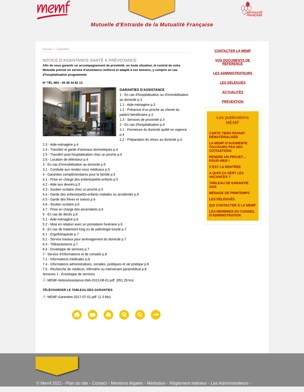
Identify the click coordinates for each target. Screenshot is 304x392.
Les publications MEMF (232, 120)
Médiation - (157, 383)
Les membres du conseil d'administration (232, 213)
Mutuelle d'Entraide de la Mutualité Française (152, 25)
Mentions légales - (128, 383)
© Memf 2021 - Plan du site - (63, 383)
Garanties (63, 49)
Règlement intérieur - (189, 383)
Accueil (47, 49)
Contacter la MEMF (232, 51)
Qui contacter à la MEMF (232, 205)
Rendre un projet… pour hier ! (228, 159)
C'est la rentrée (225, 167)
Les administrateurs (232, 73)
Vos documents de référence (232, 61)
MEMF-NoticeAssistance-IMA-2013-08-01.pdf (80, 280)
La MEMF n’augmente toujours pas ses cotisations (228, 147)
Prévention (232, 101)
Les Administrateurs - (231, 383)
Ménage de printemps (229, 193)
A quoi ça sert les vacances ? (226, 175)
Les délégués (232, 82)
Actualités (232, 92)
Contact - (100, 383)
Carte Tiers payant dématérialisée (227, 135)
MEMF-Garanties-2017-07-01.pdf (71, 297)
